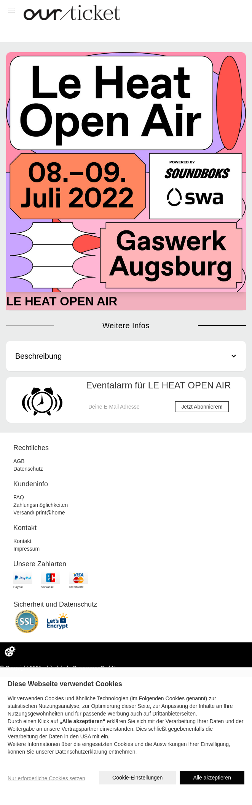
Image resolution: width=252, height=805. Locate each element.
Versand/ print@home (39, 513)
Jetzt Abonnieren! (201, 407)
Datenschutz (28, 469)
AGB (19, 461)
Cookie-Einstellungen (137, 778)
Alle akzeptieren (212, 778)
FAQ (18, 497)
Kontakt (22, 541)
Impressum (26, 549)
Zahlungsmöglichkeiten (40, 505)
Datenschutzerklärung (81, 752)
